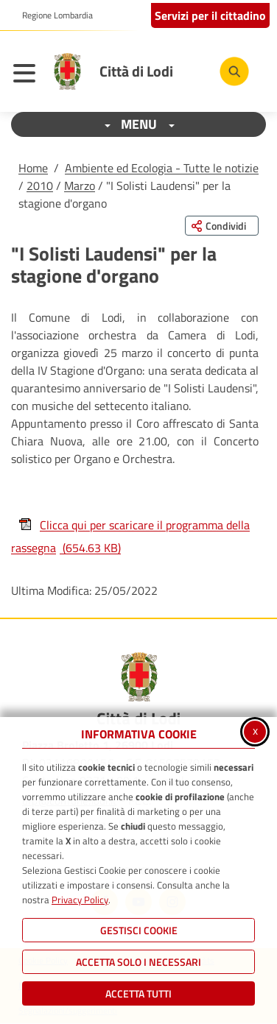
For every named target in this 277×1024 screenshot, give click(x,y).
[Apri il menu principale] (28, 75)
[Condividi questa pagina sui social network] (222, 226)
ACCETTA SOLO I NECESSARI (138, 962)
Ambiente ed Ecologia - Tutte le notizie (162, 168)
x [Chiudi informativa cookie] (255, 730)
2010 (40, 185)
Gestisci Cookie (139, 930)
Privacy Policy (80, 899)
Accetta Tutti (138, 993)
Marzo (79, 185)
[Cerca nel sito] (234, 71)
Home (33, 168)
